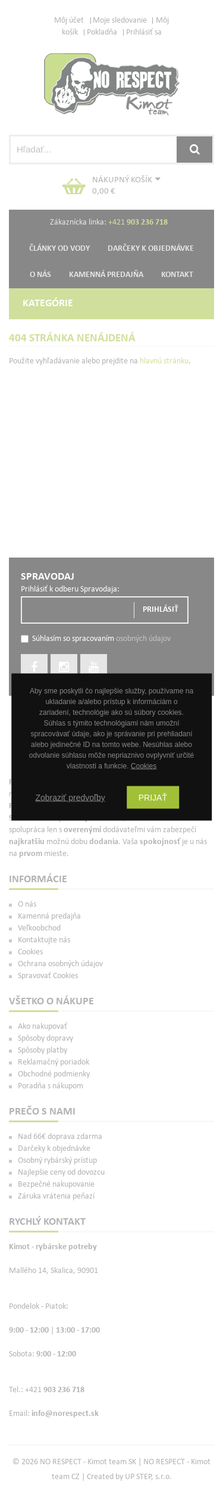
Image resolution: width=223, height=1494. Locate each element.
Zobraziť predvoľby (70, 797)
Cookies (143, 766)
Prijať (153, 797)
